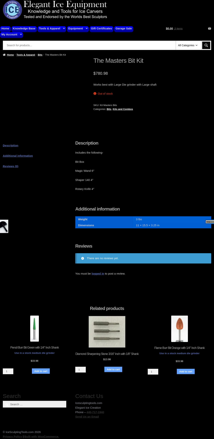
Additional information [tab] (18, 155)
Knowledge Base (24, 28)
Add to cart (40, 371)
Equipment (75, 28)
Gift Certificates (101, 28)
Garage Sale (124, 28)
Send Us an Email (87, 416)
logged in (98, 273)
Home (5, 28)
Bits (40, 54)
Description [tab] (10, 145)
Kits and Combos (123, 109)
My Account (9, 34)
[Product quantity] (8, 371)
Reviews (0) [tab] (10, 166)
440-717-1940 (95, 412)
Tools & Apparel (49, 28)
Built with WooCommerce (41, 436)
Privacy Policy (12, 436)
